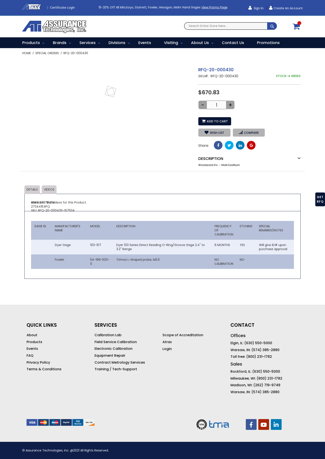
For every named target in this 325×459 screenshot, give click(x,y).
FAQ (30, 355)
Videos (49, 189)
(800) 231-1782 (259, 356)
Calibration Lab (108, 335)
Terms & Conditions (44, 369)
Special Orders (47, 53)
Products (34, 342)
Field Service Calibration (116, 342)
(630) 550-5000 (258, 343)
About (32, 335)
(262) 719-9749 (266, 385)
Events (32, 348)
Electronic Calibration (114, 348)
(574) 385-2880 (265, 350)
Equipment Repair (110, 355)
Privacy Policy (38, 362)
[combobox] (230, 26)
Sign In (258, 8)
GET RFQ (320, 199)
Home (26, 53)
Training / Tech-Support (116, 369)
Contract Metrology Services (120, 362)
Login (167, 349)
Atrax (167, 342)
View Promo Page (214, 7)
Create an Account (288, 8)
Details (32, 189)
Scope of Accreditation (182, 335)
